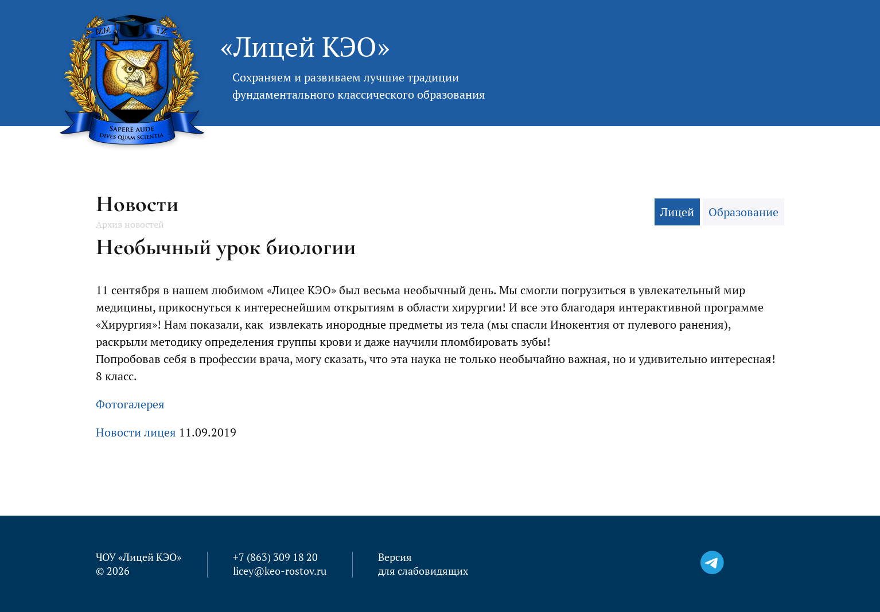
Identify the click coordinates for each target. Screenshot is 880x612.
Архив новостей (130, 224)
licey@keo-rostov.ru (279, 571)
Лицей (677, 212)
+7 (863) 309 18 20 (275, 557)
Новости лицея (136, 432)
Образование (743, 212)
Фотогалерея (130, 404)
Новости (137, 203)
